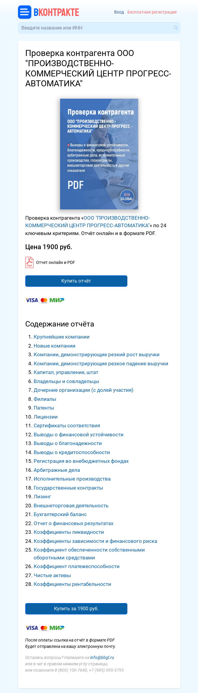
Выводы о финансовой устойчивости (78, 435)
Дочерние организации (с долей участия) (83, 390)
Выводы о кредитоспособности (72, 452)
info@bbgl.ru (102, 657)
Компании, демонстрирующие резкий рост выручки (97, 354)
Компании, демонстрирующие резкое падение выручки (101, 363)
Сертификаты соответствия (67, 425)
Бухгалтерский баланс (60, 514)
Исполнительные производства (72, 479)
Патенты (44, 408)
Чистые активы (52, 575)
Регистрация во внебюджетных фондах (81, 461)
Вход (119, 12)
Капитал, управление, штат (66, 372)
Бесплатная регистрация (152, 12)
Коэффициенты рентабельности (72, 584)
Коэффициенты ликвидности (69, 532)
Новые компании (54, 346)
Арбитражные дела (57, 470)
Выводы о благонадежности (68, 443)
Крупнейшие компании (62, 337)
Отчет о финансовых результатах (73, 523)
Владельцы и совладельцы (66, 381)
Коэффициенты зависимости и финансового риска (95, 541)
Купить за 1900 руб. (76, 608)
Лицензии (46, 417)
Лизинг (42, 496)
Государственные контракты (68, 488)
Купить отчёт (76, 281)
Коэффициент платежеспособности (77, 566)
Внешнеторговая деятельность (71, 506)
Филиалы (45, 399)
